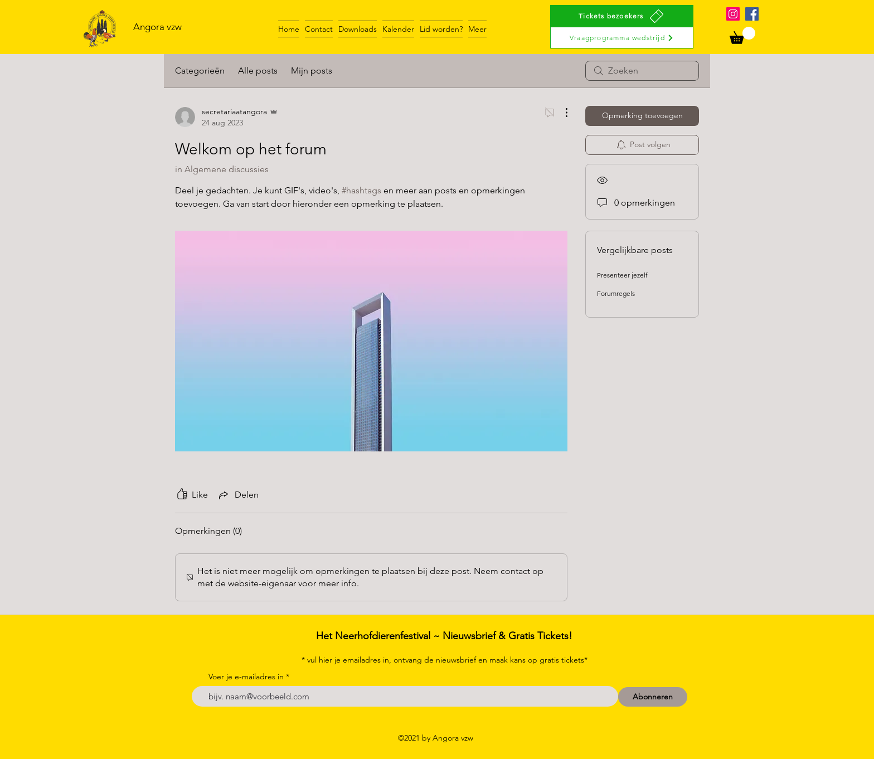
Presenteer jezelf (622, 275)
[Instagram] (733, 14)
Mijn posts (311, 70)
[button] (742, 35)
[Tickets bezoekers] (621, 16)
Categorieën (200, 70)
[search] (642, 71)
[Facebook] (752, 14)
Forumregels (616, 293)
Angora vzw (157, 26)
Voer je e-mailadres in (246, 676)
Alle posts (258, 70)
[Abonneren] (652, 697)
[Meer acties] (560, 112)
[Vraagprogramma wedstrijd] (621, 37)
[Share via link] (238, 495)
